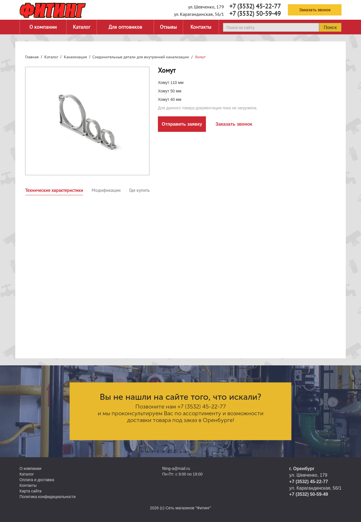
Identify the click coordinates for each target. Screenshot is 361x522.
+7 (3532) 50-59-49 (255, 13)
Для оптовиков (125, 27)
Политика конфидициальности (47, 496)
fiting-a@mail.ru (176, 468)
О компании (43, 27)
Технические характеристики (54, 190)
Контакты (200, 27)
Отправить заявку (182, 124)
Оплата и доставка (36, 479)
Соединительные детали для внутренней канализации (140, 56)
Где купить (139, 190)
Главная (32, 56)
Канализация (75, 56)
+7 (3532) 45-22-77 (255, 6)
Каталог (81, 27)
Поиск (330, 27)
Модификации (106, 190)
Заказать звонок (314, 9)
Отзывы (168, 27)
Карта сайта (30, 491)
